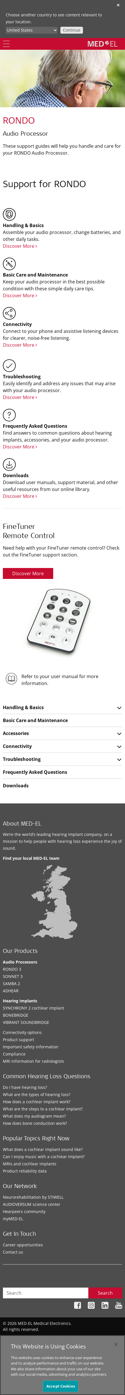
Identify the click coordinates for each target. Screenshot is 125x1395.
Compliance (14, 1054)
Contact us (13, 1252)
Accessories (16, 733)
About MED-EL (22, 824)
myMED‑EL (13, 1218)
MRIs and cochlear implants (29, 1163)
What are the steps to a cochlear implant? (43, 1109)
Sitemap (15, 1338)
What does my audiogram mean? (34, 1116)
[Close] (116, 1348)
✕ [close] (118, 5)
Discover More (20, 246)
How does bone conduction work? (35, 1123)
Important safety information (30, 1046)
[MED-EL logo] (103, 44)
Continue (71, 30)
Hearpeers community (24, 1211)
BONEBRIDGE (15, 1015)
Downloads (16, 785)
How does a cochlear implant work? (36, 1101)
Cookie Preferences (104, 1338)
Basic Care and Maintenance (35, 720)
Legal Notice (69, 1338)
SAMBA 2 (11, 983)
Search (105, 1293)
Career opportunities (23, 1245)
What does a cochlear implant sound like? (43, 1149)
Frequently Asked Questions (35, 772)
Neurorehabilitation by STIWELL (33, 1197)
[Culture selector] (31, 30)
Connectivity (17, 746)
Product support (18, 1039)
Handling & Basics (23, 707)
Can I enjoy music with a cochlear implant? (44, 1156)
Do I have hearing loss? (25, 1087)
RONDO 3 (12, 969)
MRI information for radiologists (33, 1061)
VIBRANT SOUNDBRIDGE (26, 1022)
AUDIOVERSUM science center (31, 1204)
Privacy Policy (40, 1338)
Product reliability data (25, 1171)
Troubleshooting (22, 759)
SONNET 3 (13, 976)
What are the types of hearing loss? (36, 1094)
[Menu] (6, 44)
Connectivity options (22, 1032)
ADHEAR (11, 990)
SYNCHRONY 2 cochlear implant (33, 1008)
